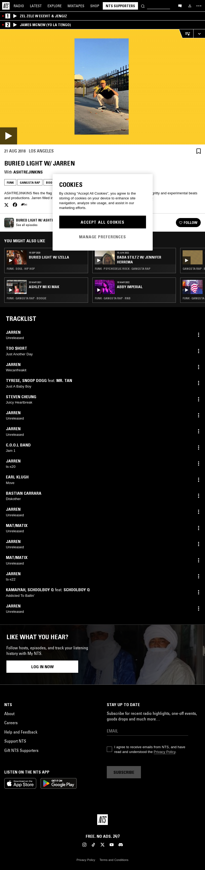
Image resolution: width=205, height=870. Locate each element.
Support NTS (15, 741)
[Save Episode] (198, 151)
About (9, 713)
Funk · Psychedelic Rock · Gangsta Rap (123, 269)
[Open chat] (180, 5)
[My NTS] (190, 5)
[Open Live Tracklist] (186, 33)
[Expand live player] (199, 33)
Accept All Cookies (102, 222)
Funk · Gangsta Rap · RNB (113, 298)
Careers (11, 722)
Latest (36, 5)
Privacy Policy (164, 752)
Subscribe (123, 772)
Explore (55, 5)
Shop (94, 5)
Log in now (42, 666)
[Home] (6, 6)
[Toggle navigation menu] (199, 6)
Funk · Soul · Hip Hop (21, 269)
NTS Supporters (120, 5)
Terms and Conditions (114, 859)
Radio (19, 5)
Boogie (51, 182)
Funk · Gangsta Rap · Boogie (26, 298)
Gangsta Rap (30, 182)
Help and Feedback (20, 732)
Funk (10, 182)
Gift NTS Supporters (21, 750)
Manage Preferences (102, 236)
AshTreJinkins (28, 172)
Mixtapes (76, 5)
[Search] (143, 5)
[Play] (102, 86)
